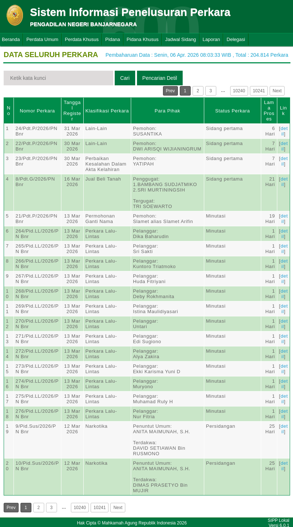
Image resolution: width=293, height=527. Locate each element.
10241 (259, 90)
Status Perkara (232, 111)
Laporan (211, 39)
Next (277, 90)
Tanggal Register (72, 111)
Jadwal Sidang (180, 39)
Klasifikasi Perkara (107, 111)
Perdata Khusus (82, 39)
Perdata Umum (42, 39)
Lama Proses (269, 111)
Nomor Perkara (37, 111)
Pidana (112, 39)
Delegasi (236, 39)
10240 (239, 90)
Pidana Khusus (143, 39)
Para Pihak (167, 111)
